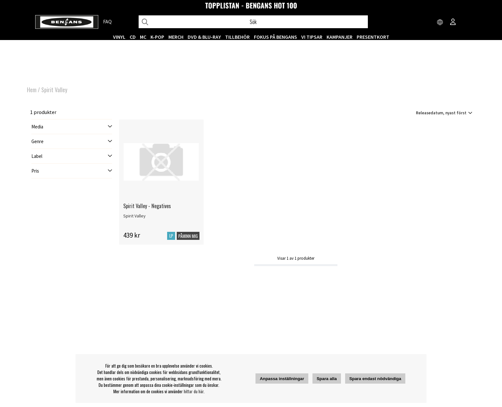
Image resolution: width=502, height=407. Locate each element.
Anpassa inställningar (282, 378)
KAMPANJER (339, 37)
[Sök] (253, 21)
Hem (31, 89)
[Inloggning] (453, 22)
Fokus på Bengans (275, 37)
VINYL (119, 37)
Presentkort (373, 37)
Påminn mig (188, 236)
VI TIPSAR (311, 37)
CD (133, 37)
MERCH (175, 37)
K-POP (157, 37)
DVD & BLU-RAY (204, 37)
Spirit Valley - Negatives (147, 206)
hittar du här (194, 391)
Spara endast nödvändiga (375, 378)
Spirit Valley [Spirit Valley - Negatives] (134, 216)
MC (143, 37)
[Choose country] (440, 22)
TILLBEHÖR (237, 37)
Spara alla (327, 378)
